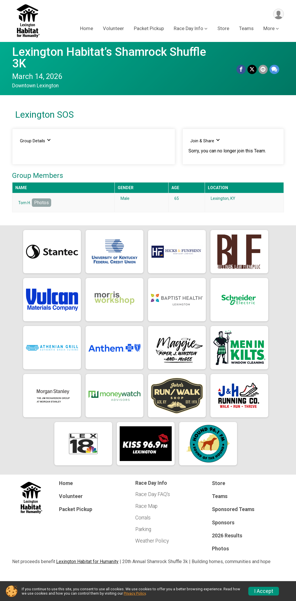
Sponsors (223, 523)
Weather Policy (152, 541)
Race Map (146, 506)
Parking (143, 529)
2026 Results (227, 536)
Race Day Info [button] (188, 28)
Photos (41, 202)
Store (223, 28)
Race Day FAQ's (152, 494)
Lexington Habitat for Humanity (87, 561)
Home (86, 28)
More (269, 28)
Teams (246, 28)
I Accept (263, 591)
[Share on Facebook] (241, 69)
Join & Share (205, 140)
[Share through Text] (274, 69)
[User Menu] (278, 14)
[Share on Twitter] (252, 69)
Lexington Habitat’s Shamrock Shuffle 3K (109, 57)
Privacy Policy (135, 593)
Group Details (35, 140)
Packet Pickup (149, 28)
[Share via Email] (263, 69)
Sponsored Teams (233, 509)
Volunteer (113, 28)
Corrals (143, 518)
